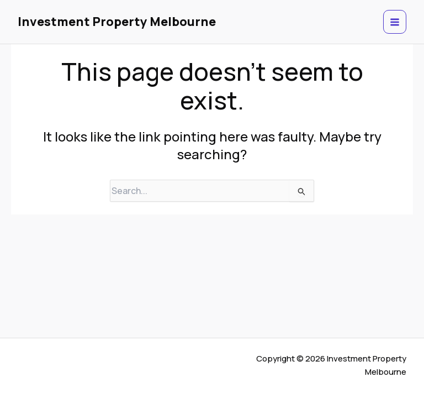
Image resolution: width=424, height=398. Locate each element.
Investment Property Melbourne (117, 21)
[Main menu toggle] (395, 22)
